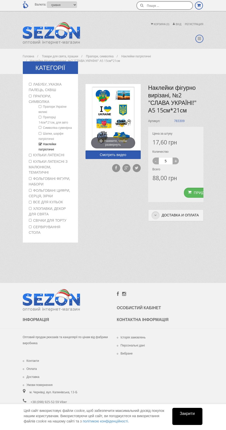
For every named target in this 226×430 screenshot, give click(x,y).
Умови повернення (38, 385)
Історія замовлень (131, 337)
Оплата (30, 369)
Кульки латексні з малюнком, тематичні (48, 167)
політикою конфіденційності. (106, 421)
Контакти (31, 361)
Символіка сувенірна (57, 128)
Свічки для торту (49, 220)
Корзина (160, 24)
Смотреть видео (113, 154)
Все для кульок (48, 202)
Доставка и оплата (175, 215)
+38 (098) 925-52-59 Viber (49, 402)
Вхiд (177, 24)
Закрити (187, 413)
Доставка (31, 377)
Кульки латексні (48, 154)
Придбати (201, 192)
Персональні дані (131, 345)
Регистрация (194, 24)
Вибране (125, 353)
